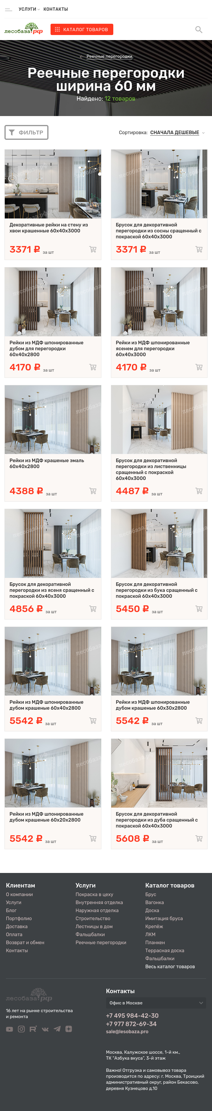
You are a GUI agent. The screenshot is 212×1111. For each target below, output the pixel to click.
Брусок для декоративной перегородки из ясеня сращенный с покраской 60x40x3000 (52, 590)
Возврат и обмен (25, 942)
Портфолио (19, 918)
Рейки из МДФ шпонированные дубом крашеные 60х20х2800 (47, 817)
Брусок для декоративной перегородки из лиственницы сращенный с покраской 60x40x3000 (151, 469)
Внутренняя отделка (99, 902)
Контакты (55, 9)
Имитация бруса (164, 918)
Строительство (93, 918)
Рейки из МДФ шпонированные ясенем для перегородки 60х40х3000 (153, 348)
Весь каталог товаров (170, 966)
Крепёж (154, 926)
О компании (19, 894)
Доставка (17, 926)
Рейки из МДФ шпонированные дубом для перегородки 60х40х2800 (47, 348)
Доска (152, 910)
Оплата (14, 934)
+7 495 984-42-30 (132, 1015)
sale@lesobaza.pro (127, 1031)
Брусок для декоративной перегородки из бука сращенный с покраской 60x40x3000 (157, 590)
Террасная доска (164, 950)
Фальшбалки (90, 934)
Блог (11, 910)
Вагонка (154, 902)
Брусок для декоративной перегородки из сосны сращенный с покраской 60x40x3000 (159, 231)
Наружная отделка (97, 910)
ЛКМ (150, 934)
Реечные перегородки (101, 942)
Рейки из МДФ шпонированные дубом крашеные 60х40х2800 (47, 705)
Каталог (85, 29)
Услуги (13, 902)
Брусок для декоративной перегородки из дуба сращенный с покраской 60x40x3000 (157, 820)
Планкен (155, 942)
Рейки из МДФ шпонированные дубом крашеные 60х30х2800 (153, 705)
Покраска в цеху (94, 894)
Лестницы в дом (94, 926)
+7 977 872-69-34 (131, 1024)
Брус (150, 894)
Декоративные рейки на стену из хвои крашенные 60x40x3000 (49, 228)
